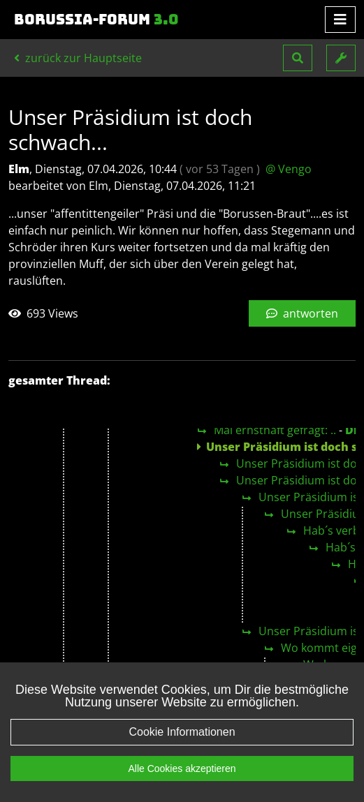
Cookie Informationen (182, 746)
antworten (302, 313)
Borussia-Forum (96, 20)
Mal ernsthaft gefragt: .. (275, 430)
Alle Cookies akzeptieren (181, 782)
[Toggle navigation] (340, 19)
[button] (297, 58)
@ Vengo (288, 169)
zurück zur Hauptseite (78, 58)
